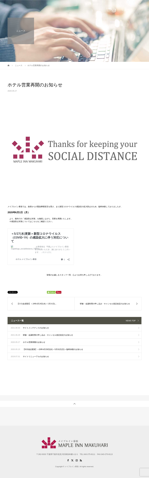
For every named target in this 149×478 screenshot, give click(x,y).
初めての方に (80, 4)
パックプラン (109, 4)
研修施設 (94, 4)
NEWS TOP (131, 321)
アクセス (123, 4)
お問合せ (135, 4)
